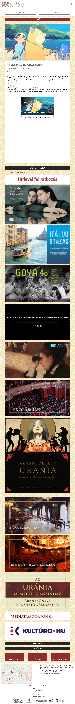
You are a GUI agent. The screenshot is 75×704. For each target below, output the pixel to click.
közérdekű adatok (37, 693)
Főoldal (37, 659)
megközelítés (37, 688)
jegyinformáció (37, 690)
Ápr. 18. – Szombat (37, 168)
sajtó (37, 694)
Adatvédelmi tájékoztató (37, 696)
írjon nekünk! (37, 691)
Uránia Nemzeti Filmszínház (17, 172)
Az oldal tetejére (60, 659)
